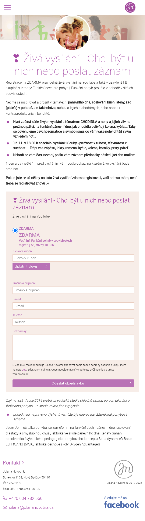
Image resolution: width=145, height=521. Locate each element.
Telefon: (18, 315)
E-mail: (17, 299)
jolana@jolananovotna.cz (31, 507)
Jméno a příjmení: (24, 283)
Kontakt (11, 462)
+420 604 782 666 (25, 498)
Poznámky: (20, 331)
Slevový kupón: (23, 251)
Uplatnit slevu (26, 266)
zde (24, 369)
